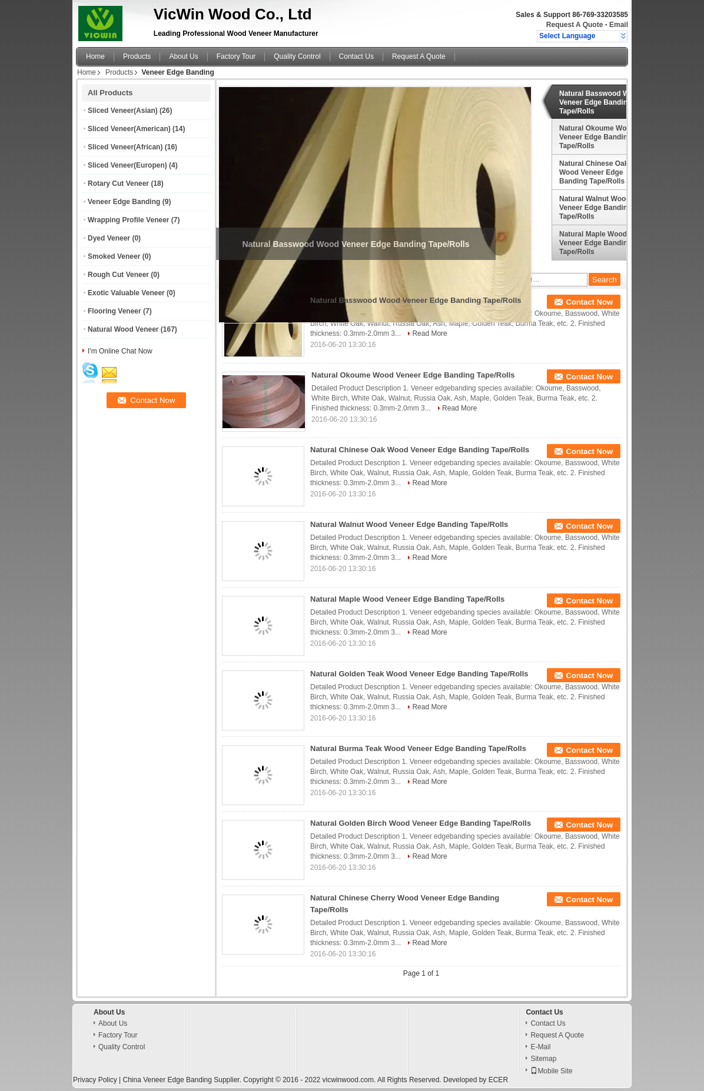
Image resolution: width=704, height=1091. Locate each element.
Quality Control (297, 56)
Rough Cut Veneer (118, 275)
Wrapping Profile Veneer (128, 220)
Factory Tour (236, 56)
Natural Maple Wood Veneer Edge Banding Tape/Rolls (595, 243)
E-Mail (540, 1047)
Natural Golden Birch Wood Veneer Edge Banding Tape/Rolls (420, 823)
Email (618, 25)
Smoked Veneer (114, 256)
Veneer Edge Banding (124, 202)
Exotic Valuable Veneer (126, 293)
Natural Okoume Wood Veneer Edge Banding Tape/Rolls (597, 137)
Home (95, 56)
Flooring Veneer (114, 311)
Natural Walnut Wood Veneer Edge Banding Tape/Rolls (595, 208)
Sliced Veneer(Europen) (127, 165)
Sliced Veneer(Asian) (123, 110)
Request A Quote (574, 25)
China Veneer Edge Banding (166, 1080)
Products (137, 56)
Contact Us (356, 56)
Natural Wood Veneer (123, 329)
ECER (498, 1080)
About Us (183, 56)
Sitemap (543, 1059)
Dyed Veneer (109, 238)
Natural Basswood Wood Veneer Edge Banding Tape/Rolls (600, 102)
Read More (429, 333)
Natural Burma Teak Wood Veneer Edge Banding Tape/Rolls (418, 748)
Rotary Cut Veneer (118, 183)
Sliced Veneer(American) (129, 129)
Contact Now (589, 302)
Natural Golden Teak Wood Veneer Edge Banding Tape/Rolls (419, 673)
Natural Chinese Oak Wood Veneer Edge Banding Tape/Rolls (593, 172)
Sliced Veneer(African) (125, 147)
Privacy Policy (95, 1080)
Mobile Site (551, 1071)
